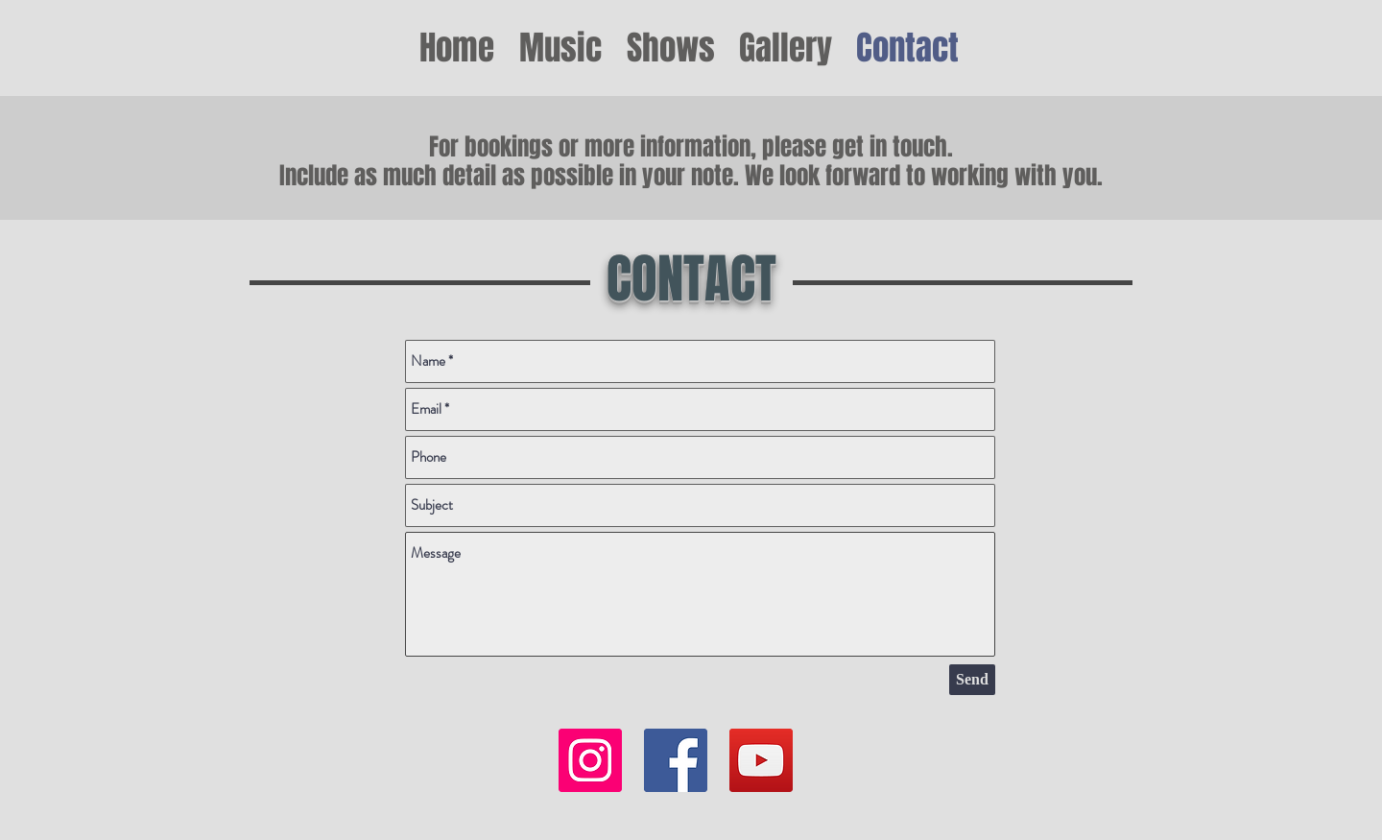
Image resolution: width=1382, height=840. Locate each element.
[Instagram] (590, 760)
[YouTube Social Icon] (761, 760)
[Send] (972, 679)
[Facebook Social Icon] (675, 760)
